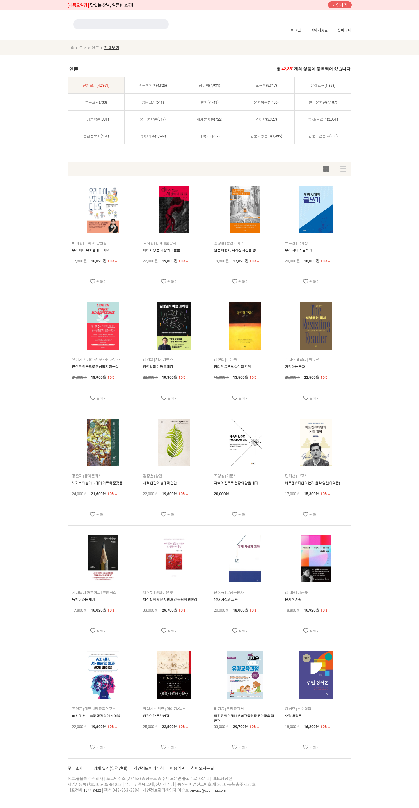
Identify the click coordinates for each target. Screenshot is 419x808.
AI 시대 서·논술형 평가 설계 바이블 (96, 716)
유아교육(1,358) (322, 86)
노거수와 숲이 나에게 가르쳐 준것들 (97, 483)
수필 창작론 (293, 716)
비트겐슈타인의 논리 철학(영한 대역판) (312, 483)
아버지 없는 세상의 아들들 (161, 250)
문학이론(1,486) (266, 102)
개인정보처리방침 (149, 768)
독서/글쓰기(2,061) (323, 119)
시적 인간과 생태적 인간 (160, 483)
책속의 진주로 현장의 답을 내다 (236, 483)
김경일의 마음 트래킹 (158, 367)
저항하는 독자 (295, 367)
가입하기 (339, 5)
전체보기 (111, 48)
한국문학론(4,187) (323, 102)
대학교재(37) (209, 136)
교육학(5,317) (266, 86)
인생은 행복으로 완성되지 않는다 (95, 367)
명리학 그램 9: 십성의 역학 (232, 367)
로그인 (295, 30)
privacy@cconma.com (208, 790)
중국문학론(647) (153, 119)
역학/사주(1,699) (153, 136)
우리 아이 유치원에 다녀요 (90, 250)
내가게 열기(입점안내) (109, 768)
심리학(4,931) (209, 86)
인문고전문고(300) (323, 136)
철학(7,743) (209, 102)
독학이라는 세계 (83, 600)
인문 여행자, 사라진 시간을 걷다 (236, 250)
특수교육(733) (96, 102)
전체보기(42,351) (96, 86)
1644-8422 (92, 790)
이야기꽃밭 (319, 30)
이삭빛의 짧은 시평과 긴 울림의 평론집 (170, 600)
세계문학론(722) (210, 119)
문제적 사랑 (293, 600)
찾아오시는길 (202, 768)
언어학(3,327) (266, 119)
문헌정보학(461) (96, 136)
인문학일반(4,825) (153, 86)
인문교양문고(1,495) (266, 136)
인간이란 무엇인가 (156, 716)
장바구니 (344, 30)
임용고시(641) (153, 102)
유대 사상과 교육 (225, 600)
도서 (83, 48)
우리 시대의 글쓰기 (298, 250)
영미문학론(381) (96, 119)
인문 (95, 48)
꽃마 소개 (76, 768)
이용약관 (178, 768)
